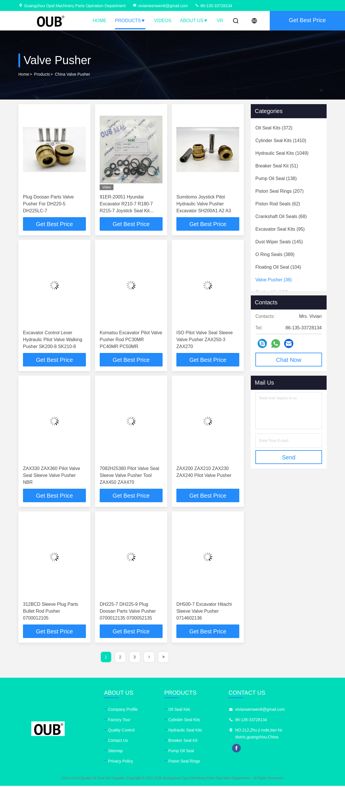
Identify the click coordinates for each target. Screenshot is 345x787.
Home (100, 20)
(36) (273, 279)
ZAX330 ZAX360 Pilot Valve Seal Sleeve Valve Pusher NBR (51, 476)
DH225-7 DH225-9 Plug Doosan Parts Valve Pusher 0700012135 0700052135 (128, 612)
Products (130, 20)
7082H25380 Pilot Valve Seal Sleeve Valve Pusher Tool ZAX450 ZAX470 (129, 476)
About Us (194, 20)
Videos (162, 20)
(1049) (282, 153)
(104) (278, 267)
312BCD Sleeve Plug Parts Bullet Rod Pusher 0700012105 (50, 612)
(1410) (280, 140)
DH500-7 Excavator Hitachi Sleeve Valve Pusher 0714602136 (204, 612)
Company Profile (123, 710)
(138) (276, 178)
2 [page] (120, 658)
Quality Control (121, 731)
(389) (274, 254)
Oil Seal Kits (180, 710)
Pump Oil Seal (181, 752)
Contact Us (118, 741)
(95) (280, 229)
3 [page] (135, 658)
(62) (277, 203)
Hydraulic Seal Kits (186, 731)
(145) (279, 241)
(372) (273, 127)
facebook (238, 749)
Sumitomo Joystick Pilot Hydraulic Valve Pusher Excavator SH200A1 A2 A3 (203, 203)
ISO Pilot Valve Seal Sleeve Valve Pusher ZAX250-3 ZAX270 (204, 340)
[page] (149, 658)
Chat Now (288, 360)
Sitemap (115, 752)
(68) (281, 216)
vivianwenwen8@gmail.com (160, 5)
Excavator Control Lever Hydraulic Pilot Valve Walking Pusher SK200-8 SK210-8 (52, 340)
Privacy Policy (120, 762)
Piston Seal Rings (185, 762)
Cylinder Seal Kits (185, 721)
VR (220, 20)
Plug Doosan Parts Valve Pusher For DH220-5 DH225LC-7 (48, 203)
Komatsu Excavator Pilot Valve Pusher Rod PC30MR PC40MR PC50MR (131, 340)
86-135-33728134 (213, 5)
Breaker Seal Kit (183, 741)
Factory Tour (119, 721)
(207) (279, 191)
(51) (276, 165)
